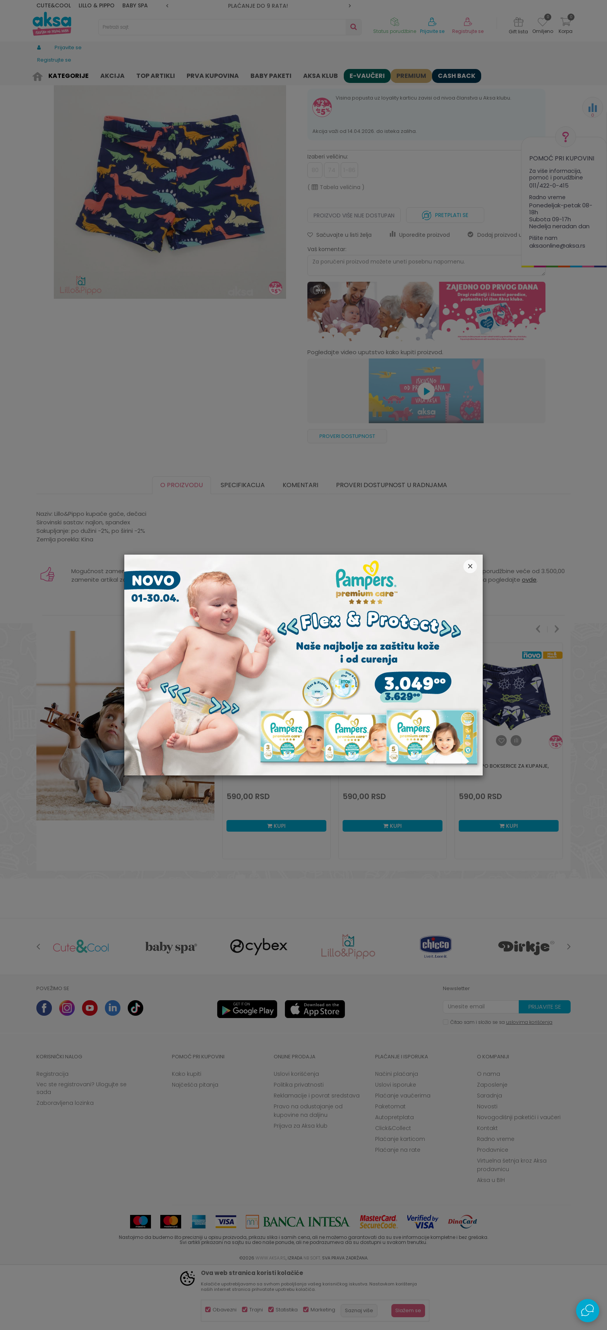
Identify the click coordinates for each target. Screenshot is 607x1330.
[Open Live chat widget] (587, 1310)
